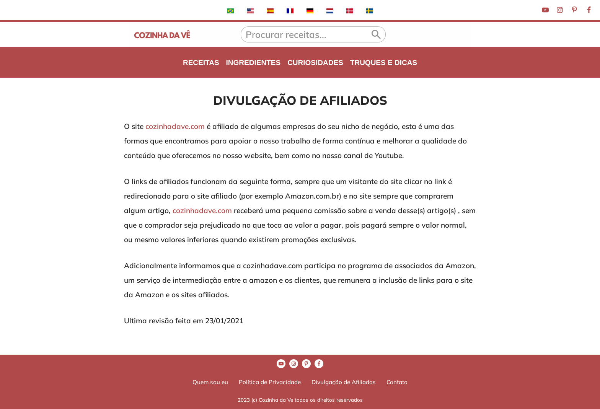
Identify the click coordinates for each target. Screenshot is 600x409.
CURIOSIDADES (315, 62)
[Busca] (304, 34)
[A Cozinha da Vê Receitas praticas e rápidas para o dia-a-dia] (162, 34)
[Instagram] (559, 10)
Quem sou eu (210, 382)
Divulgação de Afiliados (343, 382)
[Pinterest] (574, 10)
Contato (397, 382)
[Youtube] (545, 10)
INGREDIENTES (253, 62)
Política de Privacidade (270, 382)
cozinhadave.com (175, 126)
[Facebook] (589, 10)
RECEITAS (201, 62)
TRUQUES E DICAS (383, 62)
